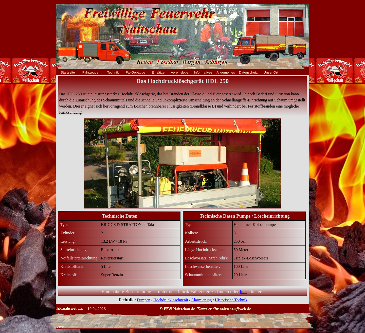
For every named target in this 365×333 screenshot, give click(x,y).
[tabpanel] (182, 96)
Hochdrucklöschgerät (170, 300)
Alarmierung (201, 300)
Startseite (68, 72)
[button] (224, 308)
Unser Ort (271, 72)
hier (243, 291)
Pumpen (143, 300)
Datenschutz (248, 72)
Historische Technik (231, 300)
